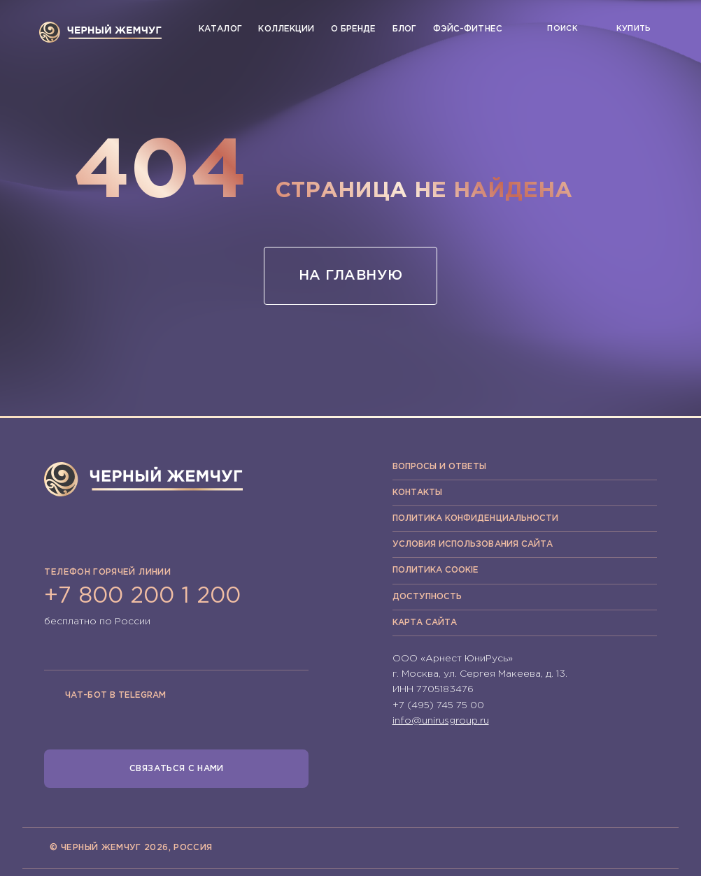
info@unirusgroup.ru (440, 721)
